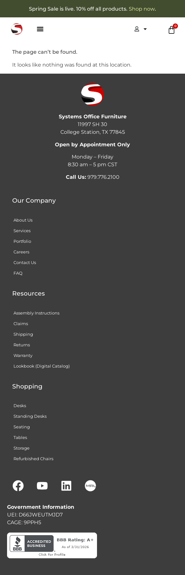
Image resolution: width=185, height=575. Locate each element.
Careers (21, 251)
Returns (21, 344)
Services (22, 230)
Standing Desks (30, 416)
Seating (21, 426)
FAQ (17, 273)
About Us (22, 220)
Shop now (142, 9)
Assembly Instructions (36, 312)
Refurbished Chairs (33, 458)
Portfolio (22, 241)
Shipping (23, 334)
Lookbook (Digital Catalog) (41, 366)
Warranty (22, 355)
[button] (40, 29)
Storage (21, 448)
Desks (19, 405)
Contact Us (24, 262)
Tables (20, 437)
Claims (20, 323)
